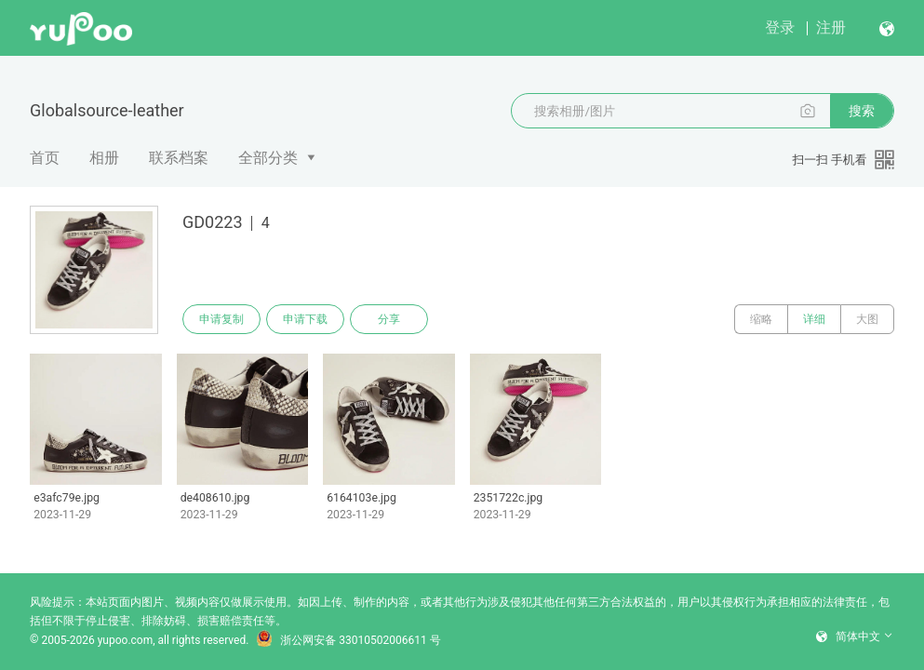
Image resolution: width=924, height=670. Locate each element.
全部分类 (268, 158)
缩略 (761, 319)
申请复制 (221, 319)
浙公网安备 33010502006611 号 (348, 640)
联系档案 (178, 158)
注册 (831, 27)
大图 (867, 319)
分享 (389, 319)
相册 (104, 158)
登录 (780, 27)
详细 (814, 319)
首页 (45, 158)
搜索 (862, 110)
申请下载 (305, 319)
